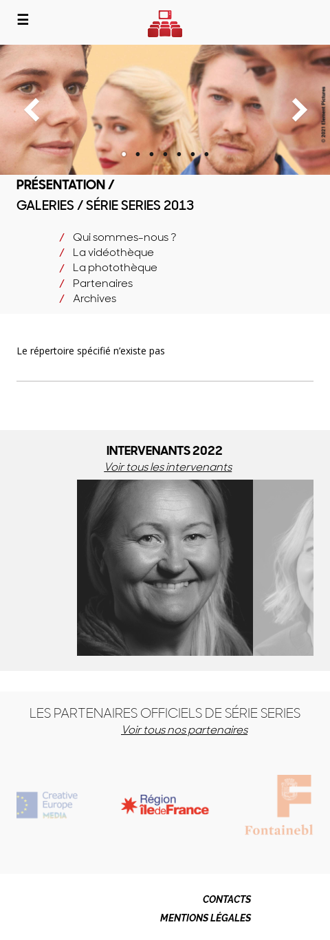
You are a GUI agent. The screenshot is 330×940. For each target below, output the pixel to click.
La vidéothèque (113, 252)
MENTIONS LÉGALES (205, 917)
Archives (94, 298)
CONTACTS (227, 899)
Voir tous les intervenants (168, 467)
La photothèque (115, 267)
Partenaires (103, 283)
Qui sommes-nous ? (125, 237)
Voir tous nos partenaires (184, 730)
